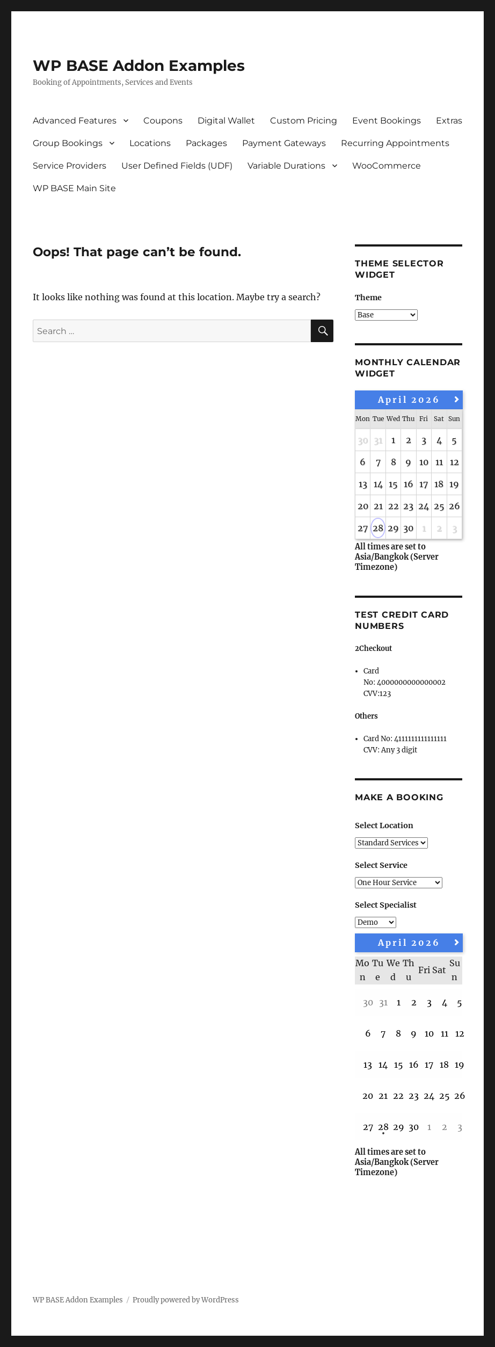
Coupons (163, 120)
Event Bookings (386, 120)
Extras (449, 120)
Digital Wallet (226, 120)
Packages (206, 143)
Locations (150, 143)
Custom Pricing (303, 120)
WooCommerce (386, 166)
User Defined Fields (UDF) (176, 166)
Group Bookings (68, 143)
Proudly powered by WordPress (186, 1300)
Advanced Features (75, 120)
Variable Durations (286, 166)
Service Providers (69, 166)
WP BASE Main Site (74, 188)
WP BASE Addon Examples (139, 65)
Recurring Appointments (395, 143)
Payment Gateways (284, 143)
